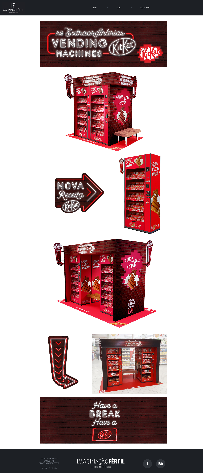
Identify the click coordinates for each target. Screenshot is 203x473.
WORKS (119, 7)
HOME (95, 7)
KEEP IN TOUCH (145, 7)
